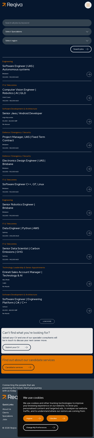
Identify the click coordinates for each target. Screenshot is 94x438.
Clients (5, 413)
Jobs (4, 419)
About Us (6, 409)
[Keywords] (47, 22)
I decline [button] (53, 418)
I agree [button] (29, 418)
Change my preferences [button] (36, 427)
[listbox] (47, 31)
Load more (47, 321)
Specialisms (7, 416)
